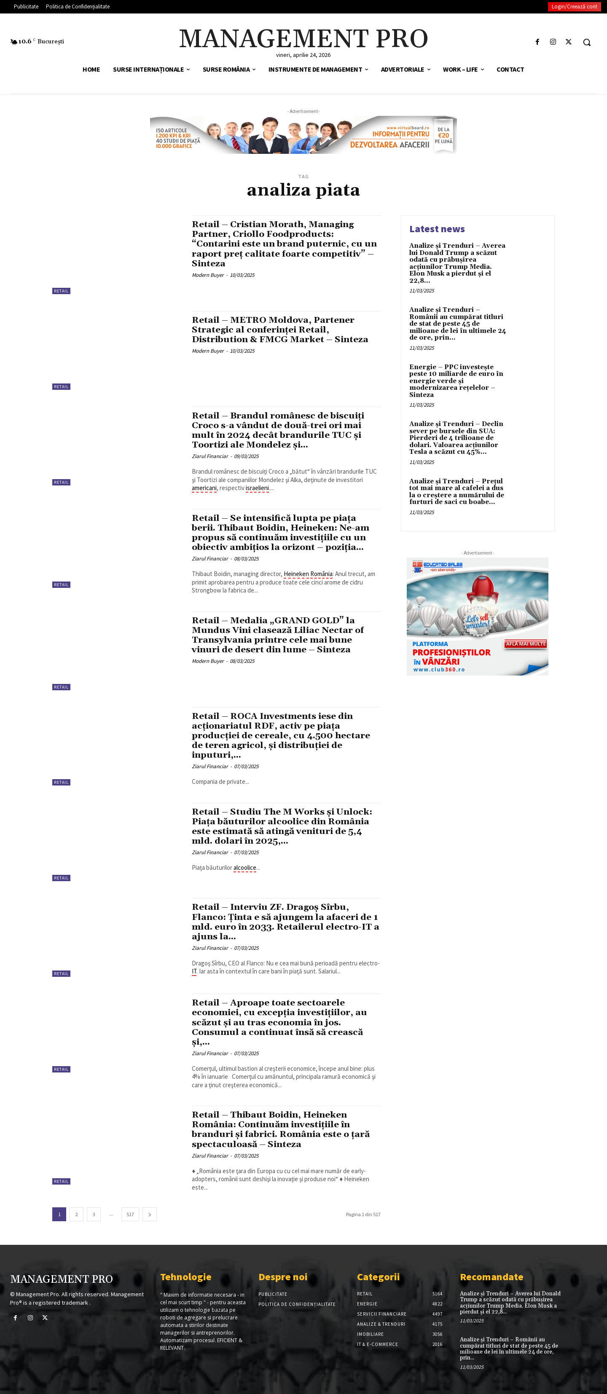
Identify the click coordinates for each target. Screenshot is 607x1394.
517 (130, 1214)
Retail (61, 291)
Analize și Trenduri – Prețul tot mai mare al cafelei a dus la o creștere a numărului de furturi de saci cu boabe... (456, 492)
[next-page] (149, 1214)
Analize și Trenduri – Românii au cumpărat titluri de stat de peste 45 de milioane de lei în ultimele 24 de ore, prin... (457, 324)
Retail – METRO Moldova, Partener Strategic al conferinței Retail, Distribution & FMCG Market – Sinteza (281, 330)
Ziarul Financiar (210, 456)
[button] (587, 42)
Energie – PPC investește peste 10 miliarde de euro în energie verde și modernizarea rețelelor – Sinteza (456, 381)
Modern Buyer (208, 275)
